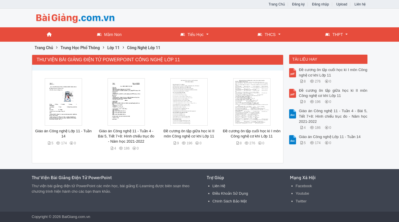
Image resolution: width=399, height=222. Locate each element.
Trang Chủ (276, 4)
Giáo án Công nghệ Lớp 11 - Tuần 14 (330, 137)
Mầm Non (109, 34)
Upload (341, 4)
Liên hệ (360, 4)
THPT (334, 34)
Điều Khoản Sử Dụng (230, 193)
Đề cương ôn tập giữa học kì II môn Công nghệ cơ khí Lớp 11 (333, 93)
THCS (267, 34)
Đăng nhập (320, 4)
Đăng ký (298, 4)
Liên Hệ (219, 186)
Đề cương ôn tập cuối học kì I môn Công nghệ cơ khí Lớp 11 (333, 72)
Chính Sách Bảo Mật (230, 201)
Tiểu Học (192, 34)
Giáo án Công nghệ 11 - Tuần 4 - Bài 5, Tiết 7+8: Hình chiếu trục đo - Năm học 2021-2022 (126, 136)
